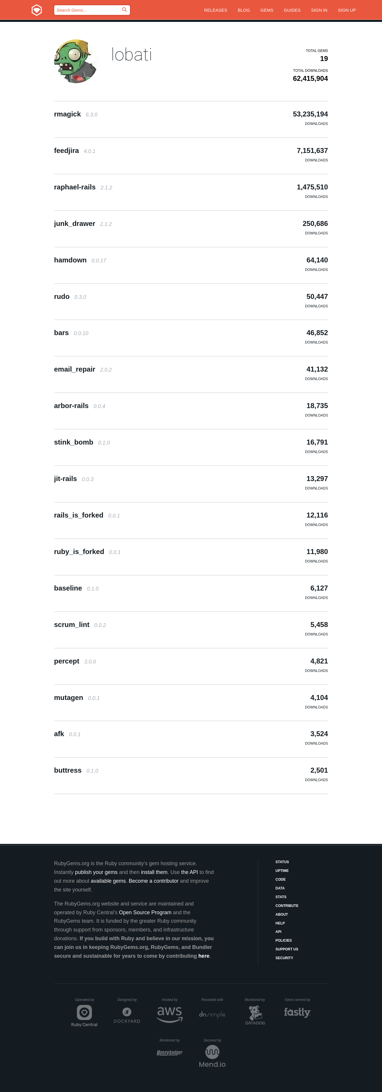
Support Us (287, 949)
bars (71, 333)
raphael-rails (83, 187)
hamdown (80, 260)
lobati (131, 54)
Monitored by (256, 1000)
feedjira (75, 150)
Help (280, 923)
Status (282, 862)
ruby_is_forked (87, 551)
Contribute (287, 906)
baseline (76, 588)
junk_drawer (83, 223)
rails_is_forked (87, 515)
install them (154, 872)
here (204, 956)
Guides (292, 10)
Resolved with (213, 1000)
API (278, 932)
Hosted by (172, 1000)
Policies (284, 940)
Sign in (319, 10)
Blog (244, 10)
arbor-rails (79, 406)
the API (189, 872)
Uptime (282, 871)
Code (281, 879)
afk (67, 734)
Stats (281, 897)
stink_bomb (82, 442)
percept (75, 661)
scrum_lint (80, 624)
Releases (215, 10)
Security (284, 958)
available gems (108, 881)
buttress (76, 770)
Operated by (86, 1002)
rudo (70, 296)
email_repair (83, 369)
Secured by (214, 1040)
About (282, 914)
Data (280, 888)
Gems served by (298, 1000)
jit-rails (74, 479)
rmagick (76, 114)
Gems (266, 10)
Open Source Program (145, 912)
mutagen (77, 697)
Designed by (128, 1000)
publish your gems (96, 872)
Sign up (347, 10)
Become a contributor (154, 881)
